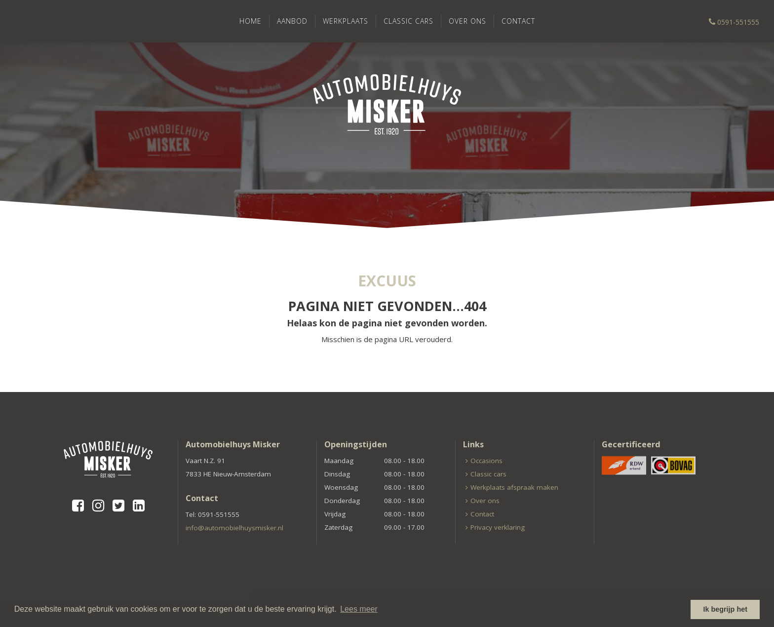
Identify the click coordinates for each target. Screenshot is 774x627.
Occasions (486, 460)
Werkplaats (345, 21)
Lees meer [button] (359, 609)
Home (250, 21)
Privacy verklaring (497, 527)
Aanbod (292, 21)
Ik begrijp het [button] (725, 609)
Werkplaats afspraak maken (514, 487)
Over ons (467, 21)
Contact (518, 21)
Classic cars (408, 21)
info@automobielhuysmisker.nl (234, 527)
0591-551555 (734, 22)
